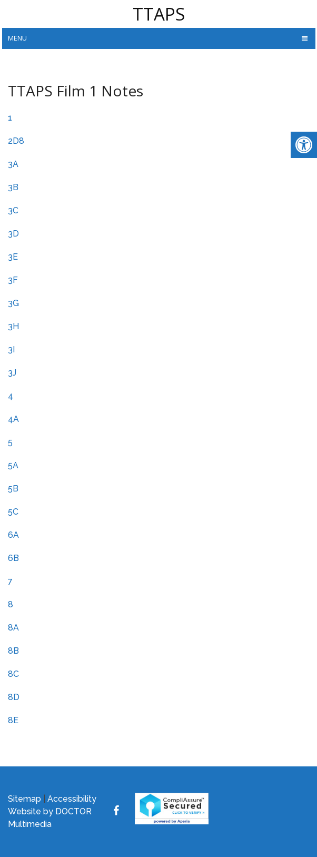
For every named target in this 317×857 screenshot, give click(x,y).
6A (13, 535)
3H (13, 326)
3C (13, 210)
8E (13, 720)
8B (13, 651)
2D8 (16, 141)
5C (13, 512)
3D (13, 234)
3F (13, 280)
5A (13, 465)
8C (13, 674)
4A (13, 419)
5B (13, 489)
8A (13, 628)
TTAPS (159, 14)
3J (12, 373)
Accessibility (71, 799)
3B (13, 187)
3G (13, 303)
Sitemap (24, 799)
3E (13, 257)
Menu (17, 38)
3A (13, 164)
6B (13, 558)
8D (13, 697)
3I (11, 349)
